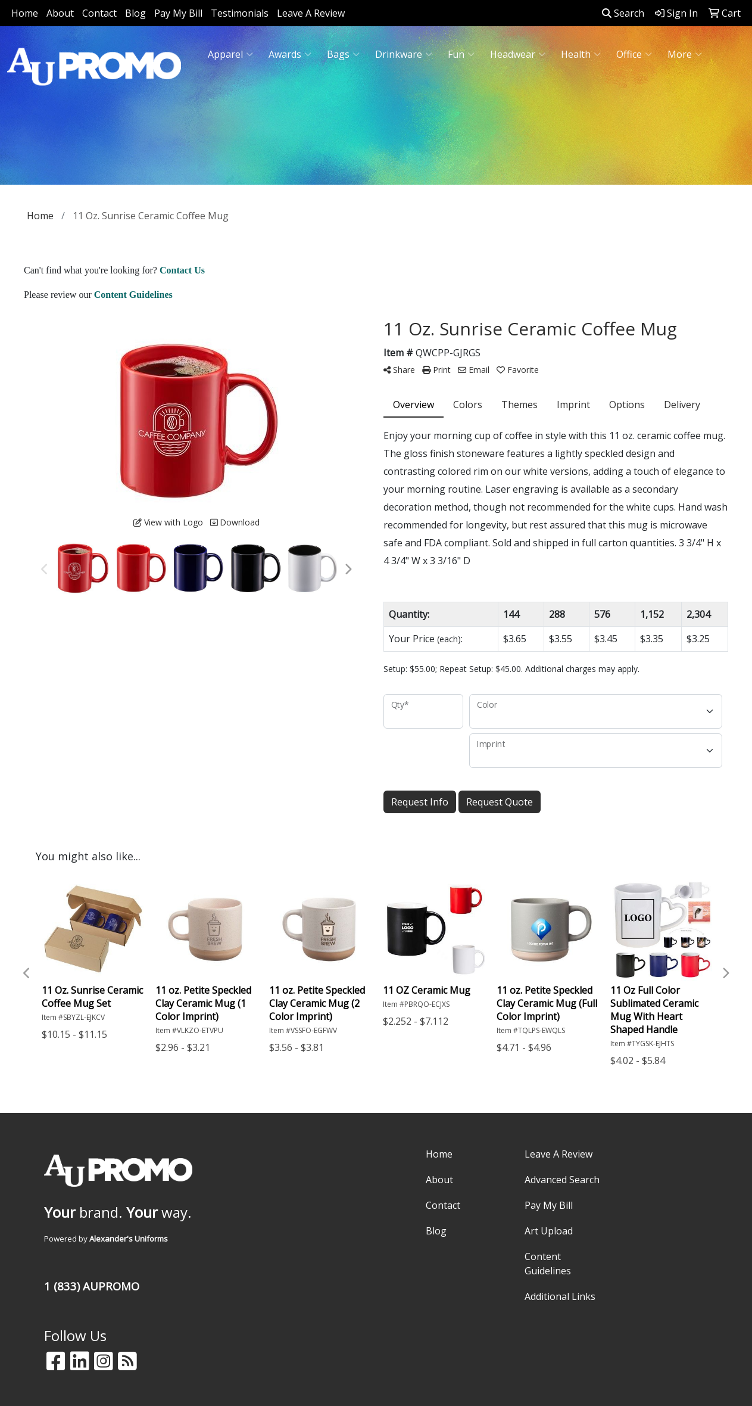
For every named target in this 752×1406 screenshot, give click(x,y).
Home (24, 13)
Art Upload (549, 1230)
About (60, 13)
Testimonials (240, 13)
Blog (135, 13)
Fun (461, 54)
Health (581, 54)
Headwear (517, 54)
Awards (290, 54)
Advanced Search (562, 1179)
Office (634, 54)
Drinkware (403, 54)
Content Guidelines (548, 1263)
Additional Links (560, 1296)
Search (623, 13)
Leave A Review (311, 13)
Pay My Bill (178, 13)
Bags (343, 54)
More (684, 54)
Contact (99, 13)
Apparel (230, 54)
